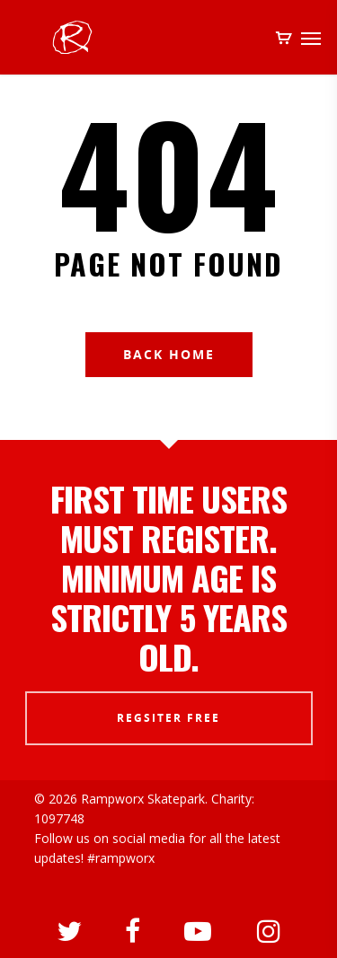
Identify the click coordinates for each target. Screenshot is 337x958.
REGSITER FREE (168, 717)
